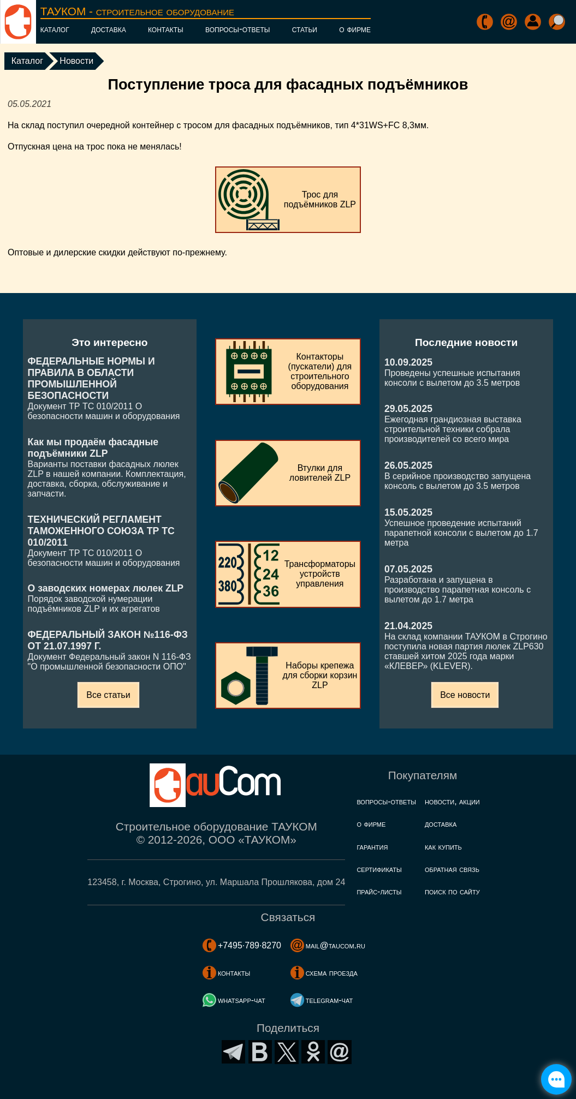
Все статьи (108, 695)
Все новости (465, 695)
